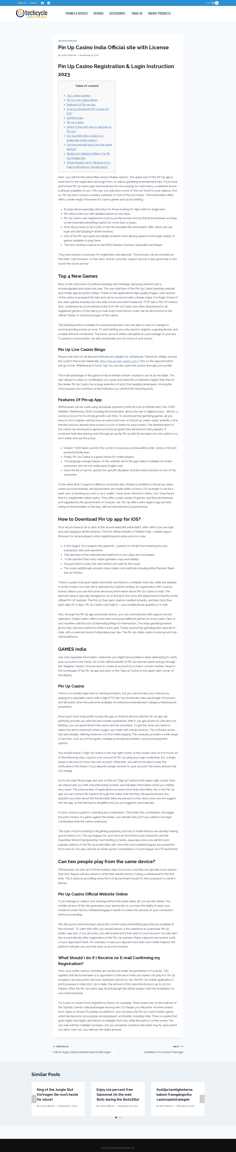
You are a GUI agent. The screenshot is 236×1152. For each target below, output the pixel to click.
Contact (33, 3)
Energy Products (159, 13)
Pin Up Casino (75, 122)
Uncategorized (67, 41)
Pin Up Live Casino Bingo (82, 100)
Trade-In (136, 13)
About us (21, 3)
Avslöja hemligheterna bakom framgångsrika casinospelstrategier (174, 1094)
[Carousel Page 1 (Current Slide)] (116, 1118)
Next (202, 1099)
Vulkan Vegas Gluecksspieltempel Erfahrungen (84, 1049)
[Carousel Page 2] (120, 1118)
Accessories (117, 13)
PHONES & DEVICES (77, 13)
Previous (34, 1099)
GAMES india (75, 117)
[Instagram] (48, 3)
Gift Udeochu (166, 1106)
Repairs (98, 13)
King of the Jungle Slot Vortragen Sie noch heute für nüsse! (57, 1094)
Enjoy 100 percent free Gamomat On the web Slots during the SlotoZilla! (118, 1094)
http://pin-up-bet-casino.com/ (119, 361)
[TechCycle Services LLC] (31, 13)
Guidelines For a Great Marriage (152, 1049)
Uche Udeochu (68, 55)
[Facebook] (42, 3)
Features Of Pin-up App (81, 104)
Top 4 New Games (78, 95)
